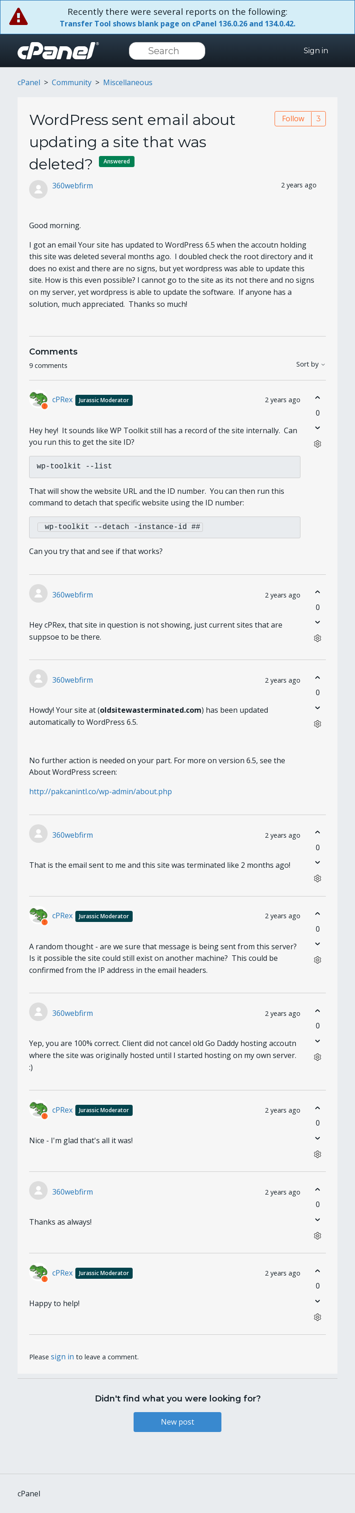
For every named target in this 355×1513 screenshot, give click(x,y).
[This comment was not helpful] (318, 428)
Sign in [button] (316, 50)
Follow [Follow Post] (293, 118)
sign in (62, 1356)
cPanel (29, 82)
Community (72, 82)
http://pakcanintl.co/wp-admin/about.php (100, 791)
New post (177, 1422)
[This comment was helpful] (318, 398)
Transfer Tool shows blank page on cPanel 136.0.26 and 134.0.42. (177, 24)
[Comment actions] (318, 444)
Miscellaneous (128, 82)
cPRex (92, 399)
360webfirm (72, 186)
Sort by (311, 364)
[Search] (167, 51)
